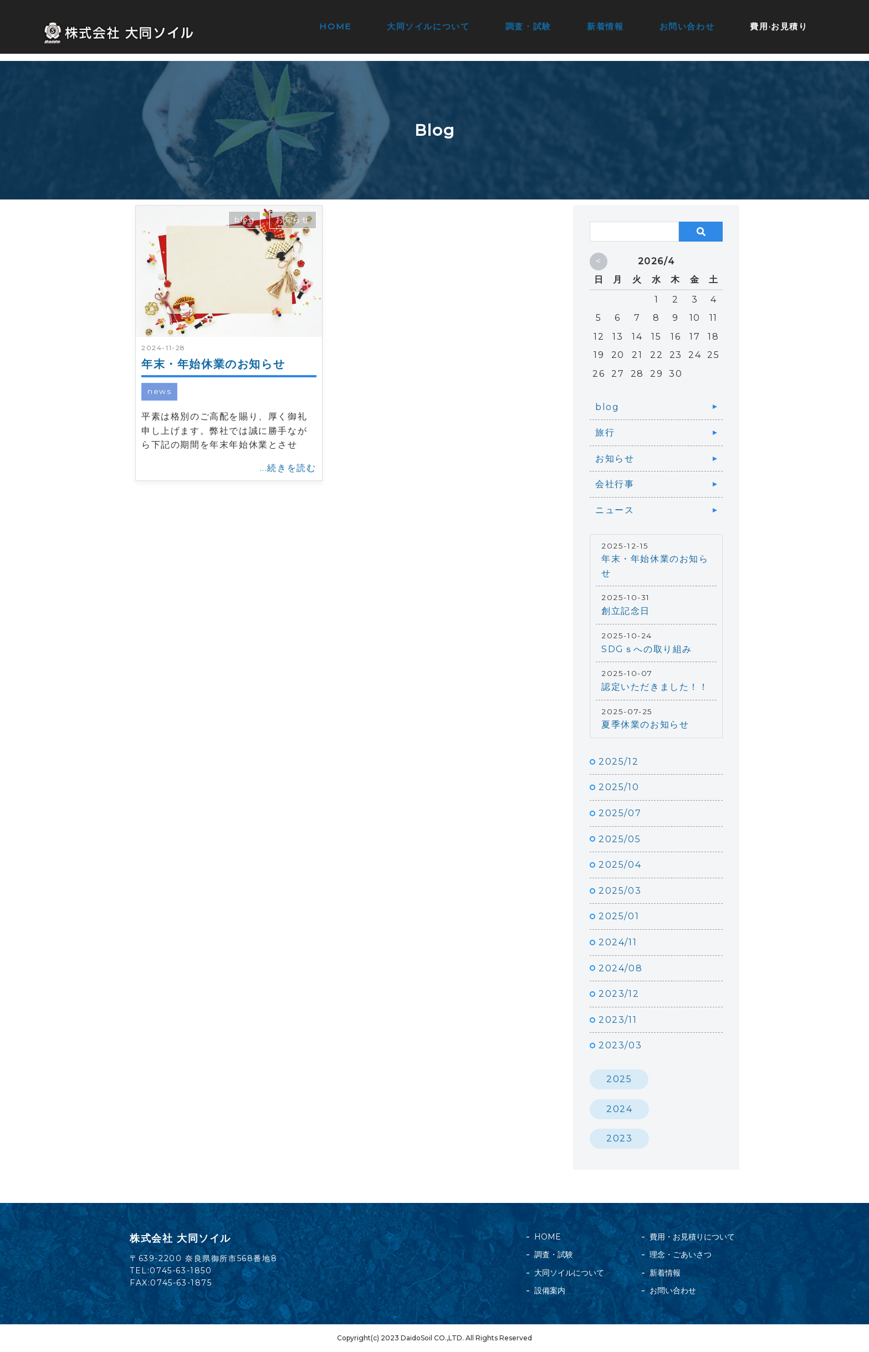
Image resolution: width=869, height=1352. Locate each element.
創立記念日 (625, 611)
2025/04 (620, 864)
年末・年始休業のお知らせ (213, 364)
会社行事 (614, 484)
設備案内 (549, 1290)
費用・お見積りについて (692, 1237)
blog (244, 219)
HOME (336, 26)
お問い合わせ (687, 26)
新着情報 (605, 26)
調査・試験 (528, 26)
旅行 (605, 432)
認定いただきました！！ (655, 687)
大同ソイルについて (428, 26)
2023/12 (619, 994)
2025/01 (619, 916)
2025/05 (620, 839)
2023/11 (618, 1020)
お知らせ (292, 219)
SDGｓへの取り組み (646, 649)
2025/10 (619, 787)
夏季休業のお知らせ (645, 724)
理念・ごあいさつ (681, 1254)
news (159, 391)
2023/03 (620, 1045)
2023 (619, 1138)
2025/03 (620, 890)
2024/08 (620, 968)
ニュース (614, 510)
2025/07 (620, 813)
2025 (619, 1079)
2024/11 (618, 942)
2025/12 (618, 761)
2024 (619, 1109)
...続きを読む (288, 468)
